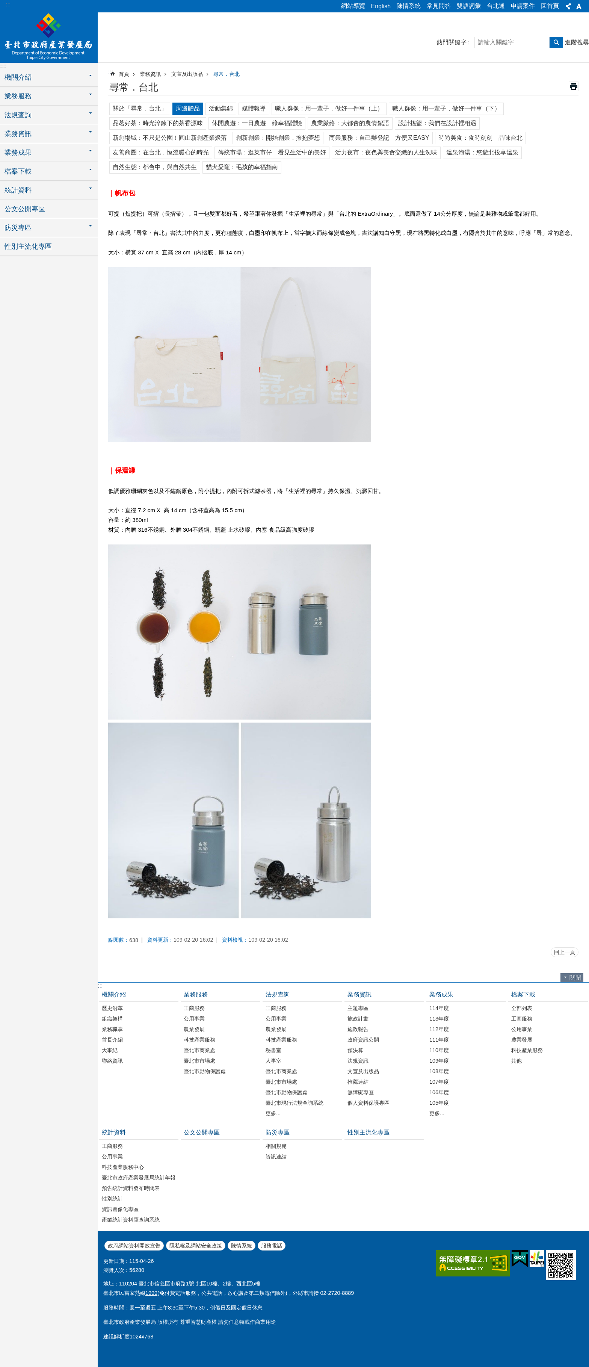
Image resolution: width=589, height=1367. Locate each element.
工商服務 (194, 1008)
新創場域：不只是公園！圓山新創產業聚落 (170, 138)
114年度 (439, 1008)
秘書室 (273, 1050)
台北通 (496, 6)
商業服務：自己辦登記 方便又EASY (379, 138)
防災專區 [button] (18, 227)
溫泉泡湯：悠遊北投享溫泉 (482, 152)
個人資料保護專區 (368, 1103)
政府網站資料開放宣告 (134, 1246)
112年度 (439, 1029)
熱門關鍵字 (451, 42)
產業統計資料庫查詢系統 (131, 1220)
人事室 (273, 1061)
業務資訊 (150, 74)
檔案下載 (523, 994)
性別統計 (112, 1199)
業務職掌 (112, 1029)
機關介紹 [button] (18, 77)
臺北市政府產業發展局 (49, 36)
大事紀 (110, 1050)
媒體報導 (254, 108)
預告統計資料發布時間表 (131, 1188)
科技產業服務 (199, 1040)
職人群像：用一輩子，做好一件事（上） (329, 108)
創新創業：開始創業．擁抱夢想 (278, 138)
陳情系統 (409, 6)
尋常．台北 (226, 74)
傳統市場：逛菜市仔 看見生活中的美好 (272, 152)
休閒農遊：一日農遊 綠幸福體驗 (257, 123)
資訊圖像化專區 (120, 1209)
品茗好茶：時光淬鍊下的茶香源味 (158, 123)
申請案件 (523, 6)
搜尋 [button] (556, 42)
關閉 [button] (575, 977)
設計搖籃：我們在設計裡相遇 (437, 123)
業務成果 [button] (18, 152)
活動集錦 (221, 108)
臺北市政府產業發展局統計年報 (138, 1178)
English (381, 6)
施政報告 (358, 1029)
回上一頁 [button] (564, 952)
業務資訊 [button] (18, 134)
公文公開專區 (25, 209)
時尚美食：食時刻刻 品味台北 (480, 138)
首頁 (124, 74)
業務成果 (441, 994)
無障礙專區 (360, 1092)
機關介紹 (114, 994)
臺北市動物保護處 (205, 1071)
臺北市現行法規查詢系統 (294, 1103)
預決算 (355, 1050)
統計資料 (114, 1132)
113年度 (439, 1019)
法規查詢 (278, 994)
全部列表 (521, 1008)
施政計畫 (358, 1019)
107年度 (439, 1082)
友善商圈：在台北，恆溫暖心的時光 (161, 152)
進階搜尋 (577, 42)
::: (8, 4)
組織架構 (112, 1019)
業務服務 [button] (18, 96)
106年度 (439, 1092)
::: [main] (110, 72)
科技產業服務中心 (123, 1167)
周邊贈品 (188, 108)
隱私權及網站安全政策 (195, 1246)
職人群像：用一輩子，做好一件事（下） (446, 108)
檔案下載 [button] (18, 171)
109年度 (439, 1061)
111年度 (439, 1040)
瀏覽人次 (113, 1270)
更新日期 (113, 1261)
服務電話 (271, 1246)
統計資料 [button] (18, 190)
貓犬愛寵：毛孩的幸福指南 (242, 167)
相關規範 (276, 1146)
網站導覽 (353, 6)
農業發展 (194, 1029)
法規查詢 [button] (18, 115)
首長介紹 (112, 1040)
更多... (273, 1113)
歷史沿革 (112, 1008)
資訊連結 (276, 1157)
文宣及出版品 (187, 74)
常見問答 (439, 6)
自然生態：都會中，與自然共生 (155, 167)
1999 (151, 1293)
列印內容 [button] (573, 86)
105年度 (439, 1103)
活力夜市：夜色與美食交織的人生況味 (386, 152)
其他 (516, 1061)
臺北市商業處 (199, 1050)
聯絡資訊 (112, 1061)
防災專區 (278, 1132)
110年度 (439, 1050)
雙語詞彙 (469, 6)
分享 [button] (568, 6)
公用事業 (194, 1019)
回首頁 (550, 6)
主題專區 (358, 1008)
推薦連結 (358, 1082)
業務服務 (196, 994)
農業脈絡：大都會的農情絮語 (350, 123)
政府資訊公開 (363, 1040)
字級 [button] (578, 6)
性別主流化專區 (28, 246)
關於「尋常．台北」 (140, 108)
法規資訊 (358, 1061)
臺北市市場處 (199, 1061)
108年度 (439, 1071)
